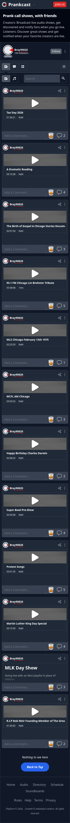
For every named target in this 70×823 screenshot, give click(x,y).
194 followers (21, 53)
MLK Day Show (21, 668)
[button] (63, 79)
